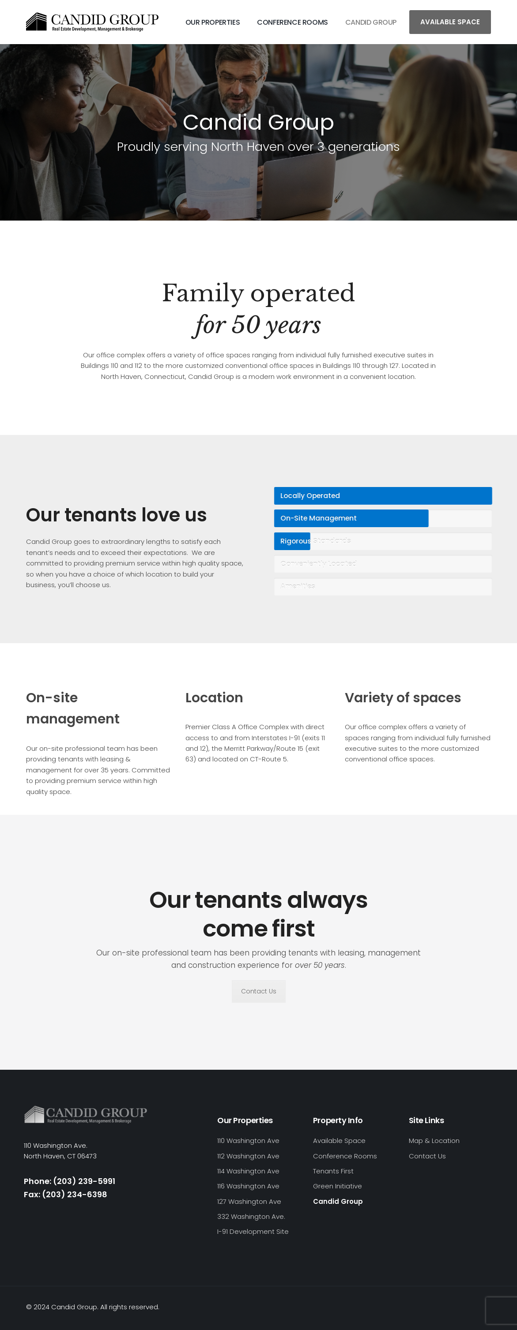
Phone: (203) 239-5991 (69, 1181)
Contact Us (258, 991)
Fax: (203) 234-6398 (65, 1194)
